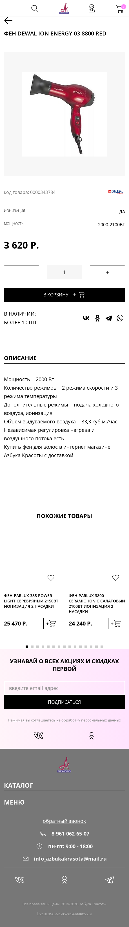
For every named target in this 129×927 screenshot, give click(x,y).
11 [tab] (80, 646)
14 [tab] (96, 646)
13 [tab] (91, 646)
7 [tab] (59, 646)
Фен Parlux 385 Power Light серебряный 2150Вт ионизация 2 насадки (31, 601)
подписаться (64, 702)
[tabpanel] (32, 584)
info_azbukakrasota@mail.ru (64, 858)
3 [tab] (37, 646)
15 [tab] (102, 646)
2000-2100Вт (111, 225)
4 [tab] (43, 646)
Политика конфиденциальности (64, 913)
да (122, 212)
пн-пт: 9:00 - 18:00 (64, 846)
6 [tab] (53, 646)
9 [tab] (69, 646)
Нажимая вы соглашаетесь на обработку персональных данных (64, 720)
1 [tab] (27, 646)
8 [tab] (64, 646)
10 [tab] (75, 646)
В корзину (64, 294)
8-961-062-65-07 (64, 833)
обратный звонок (64, 820)
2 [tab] (32, 646)
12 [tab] (85, 646)
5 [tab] (48, 646)
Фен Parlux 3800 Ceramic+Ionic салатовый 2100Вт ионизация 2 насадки (97, 603)
